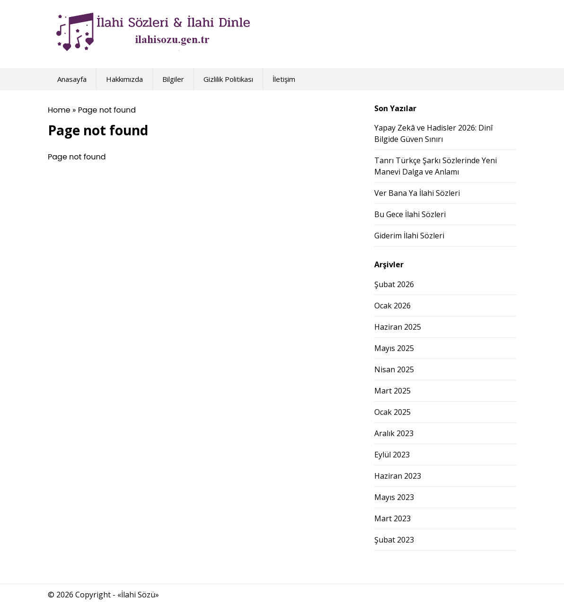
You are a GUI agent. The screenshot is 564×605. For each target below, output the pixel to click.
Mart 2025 (392, 391)
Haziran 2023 (397, 476)
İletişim (284, 79)
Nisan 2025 (394, 369)
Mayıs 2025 (394, 348)
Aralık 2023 (394, 433)
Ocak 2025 (392, 412)
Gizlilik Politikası (228, 79)
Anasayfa (72, 79)
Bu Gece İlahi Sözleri (410, 214)
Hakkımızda (124, 79)
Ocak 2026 (392, 305)
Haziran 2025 (397, 327)
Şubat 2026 (394, 284)
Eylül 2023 (392, 454)
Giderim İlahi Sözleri (409, 235)
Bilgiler (173, 79)
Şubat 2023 (394, 540)
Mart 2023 (392, 518)
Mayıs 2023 (394, 497)
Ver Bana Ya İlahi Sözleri (417, 193)
